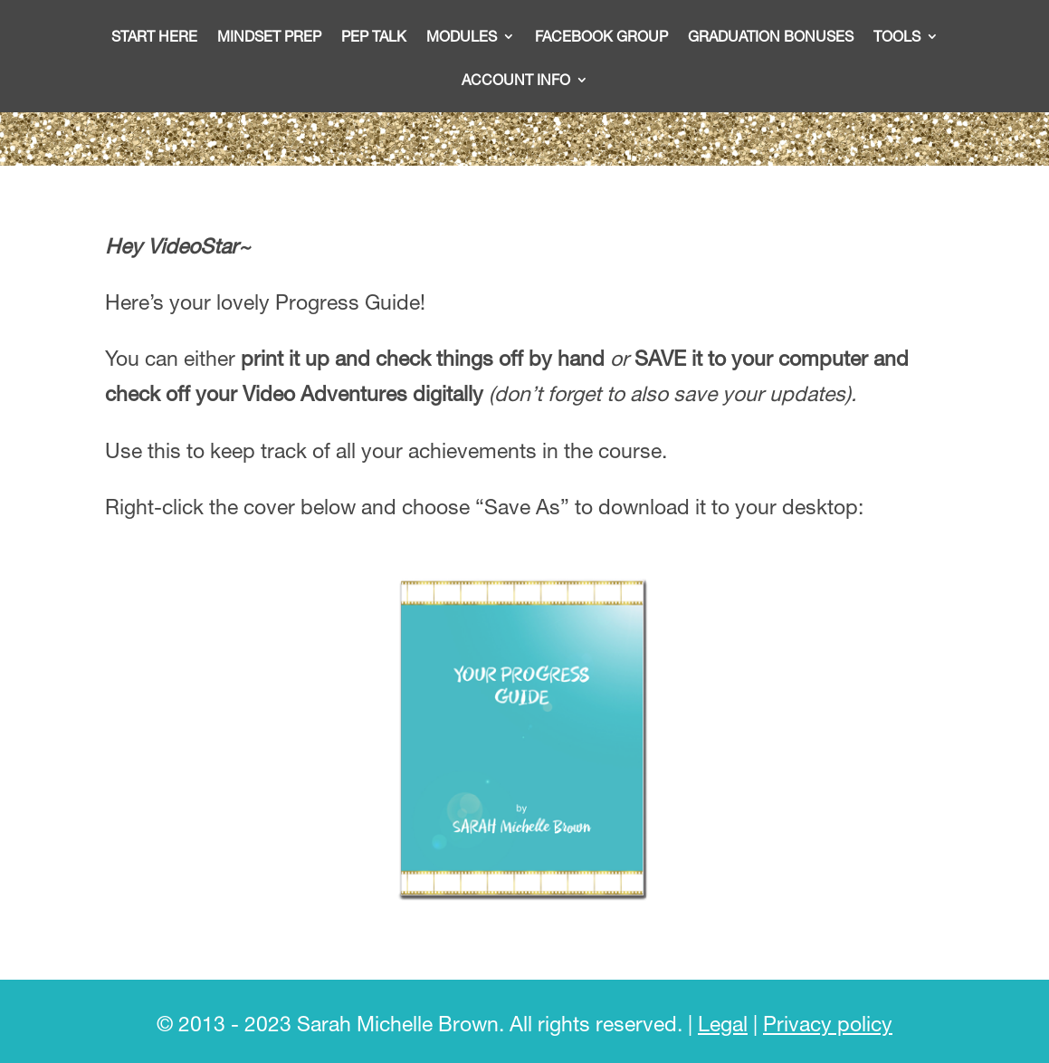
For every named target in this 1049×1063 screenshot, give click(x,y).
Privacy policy (827, 1023)
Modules (461, 37)
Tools (896, 37)
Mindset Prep (269, 37)
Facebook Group (601, 37)
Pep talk (373, 37)
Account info (516, 80)
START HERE (154, 37)
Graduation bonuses (771, 37)
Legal (723, 1023)
